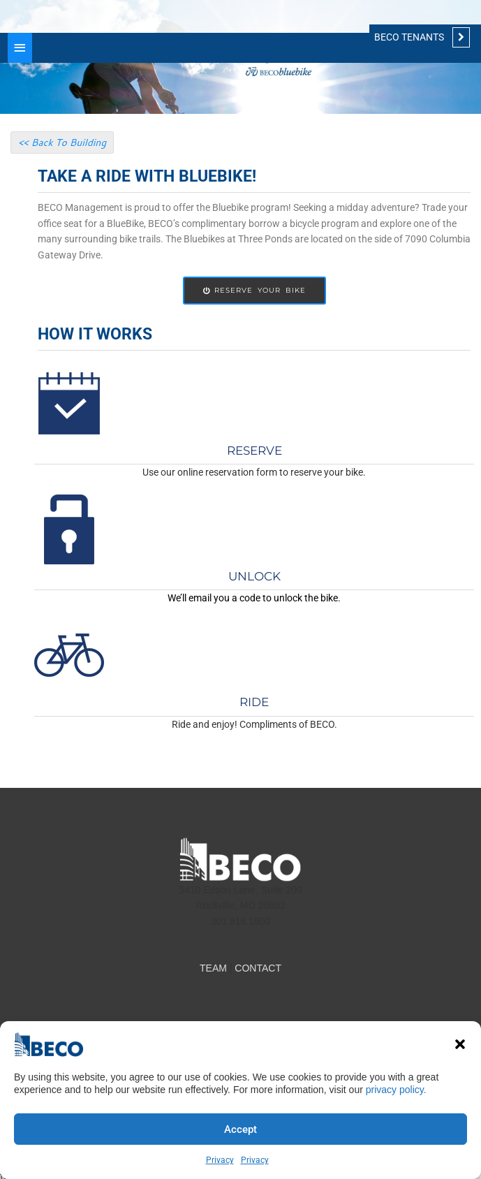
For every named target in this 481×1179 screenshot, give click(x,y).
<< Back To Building (62, 142)
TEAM (213, 968)
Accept (240, 1129)
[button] (460, 1044)
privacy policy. (396, 1089)
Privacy (220, 1160)
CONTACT (258, 968)
